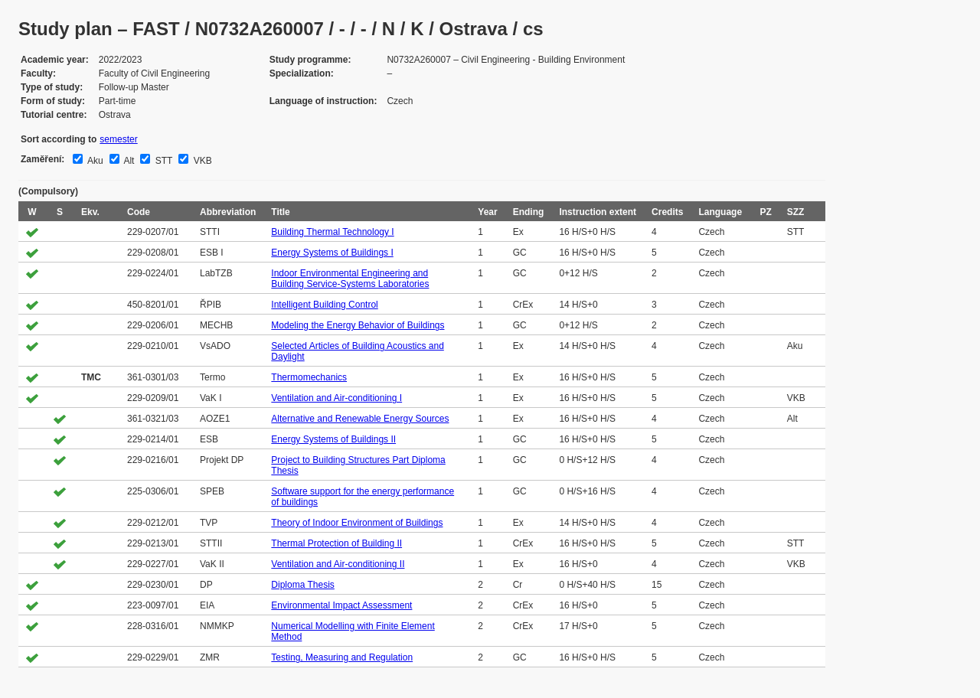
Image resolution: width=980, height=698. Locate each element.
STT (162, 160)
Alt (128, 160)
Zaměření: (42, 159)
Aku (94, 160)
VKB (201, 160)
